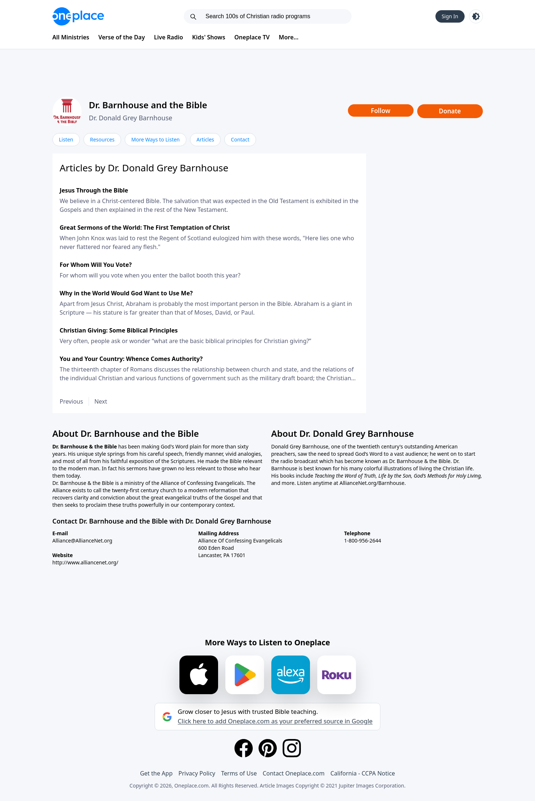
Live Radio (168, 37)
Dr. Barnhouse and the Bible (148, 105)
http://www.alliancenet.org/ (86, 562)
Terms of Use (239, 773)
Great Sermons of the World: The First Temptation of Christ (145, 227)
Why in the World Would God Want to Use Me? (126, 293)
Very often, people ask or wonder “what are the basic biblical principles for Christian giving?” (185, 341)
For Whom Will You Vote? (96, 265)
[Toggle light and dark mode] (476, 16)
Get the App (156, 773)
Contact (240, 139)
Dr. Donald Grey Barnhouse (130, 117)
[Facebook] (243, 748)
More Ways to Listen (155, 139)
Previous (71, 401)
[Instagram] (292, 748)
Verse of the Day (121, 37)
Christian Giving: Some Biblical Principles (119, 330)
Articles (205, 139)
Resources (102, 139)
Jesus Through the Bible (94, 190)
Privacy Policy (196, 773)
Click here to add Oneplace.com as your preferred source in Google (275, 721)
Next (100, 401)
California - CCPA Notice (362, 773)
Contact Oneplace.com (294, 773)
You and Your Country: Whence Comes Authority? (131, 359)
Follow (381, 110)
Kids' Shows (208, 37)
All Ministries (71, 37)
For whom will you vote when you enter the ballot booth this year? (150, 275)
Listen (66, 139)
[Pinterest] (268, 748)
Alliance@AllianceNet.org (82, 540)
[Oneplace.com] (78, 16)
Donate (450, 111)
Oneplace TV (252, 37)
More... (288, 37)
